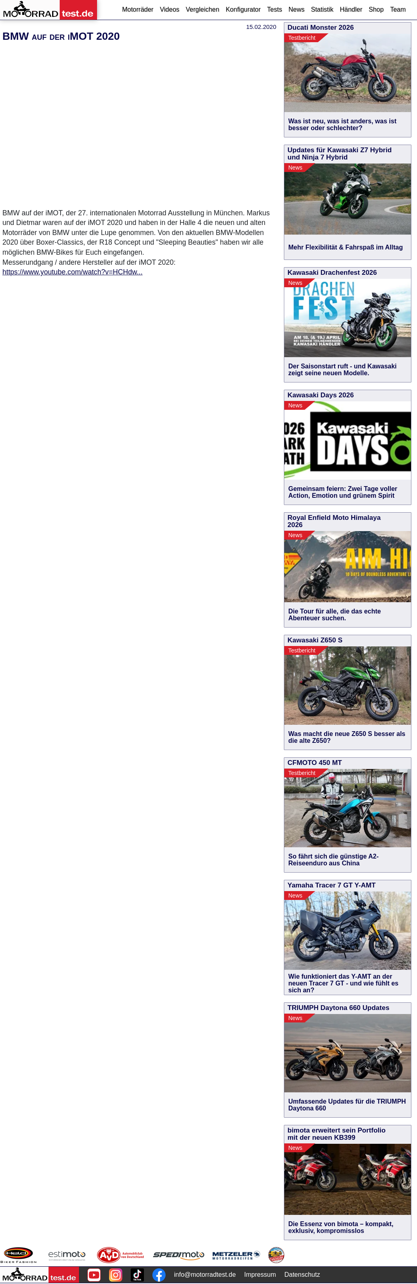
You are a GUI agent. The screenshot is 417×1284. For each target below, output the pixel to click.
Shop (376, 9)
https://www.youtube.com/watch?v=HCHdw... (72, 272)
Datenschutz (302, 1274)
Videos (170, 9)
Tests (274, 9)
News (296, 9)
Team (398, 9)
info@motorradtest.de (205, 1274)
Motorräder (137, 9)
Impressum (260, 1274)
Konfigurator (243, 9)
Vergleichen (202, 9)
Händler (351, 9)
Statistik (322, 9)
